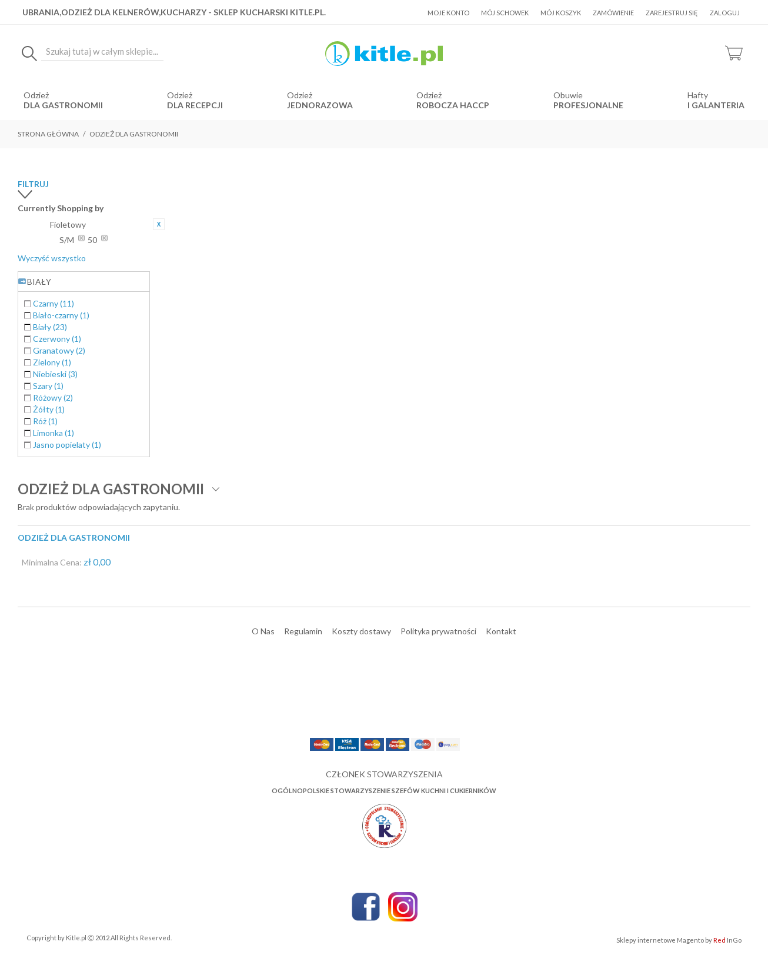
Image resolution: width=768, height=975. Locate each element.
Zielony (52, 362)
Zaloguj (725, 12)
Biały (50, 327)
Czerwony (57, 339)
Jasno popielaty (67, 445)
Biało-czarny (61, 315)
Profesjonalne (588, 105)
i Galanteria (715, 105)
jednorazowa (320, 105)
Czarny (53, 303)
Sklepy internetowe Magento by (679, 940)
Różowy (53, 397)
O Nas (263, 631)
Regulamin (303, 631)
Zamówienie (613, 12)
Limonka (53, 433)
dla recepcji (195, 105)
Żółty (49, 409)
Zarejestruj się (672, 12)
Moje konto (448, 12)
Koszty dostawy (361, 631)
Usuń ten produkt (159, 224)
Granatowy (59, 350)
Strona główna (48, 133)
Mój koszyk (560, 12)
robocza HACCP (452, 105)
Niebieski (55, 374)
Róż (45, 421)
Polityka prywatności (438, 631)
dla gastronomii (63, 105)
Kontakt (501, 631)
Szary (48, 386)
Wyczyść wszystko (52, 258)
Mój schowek (505, 12)
